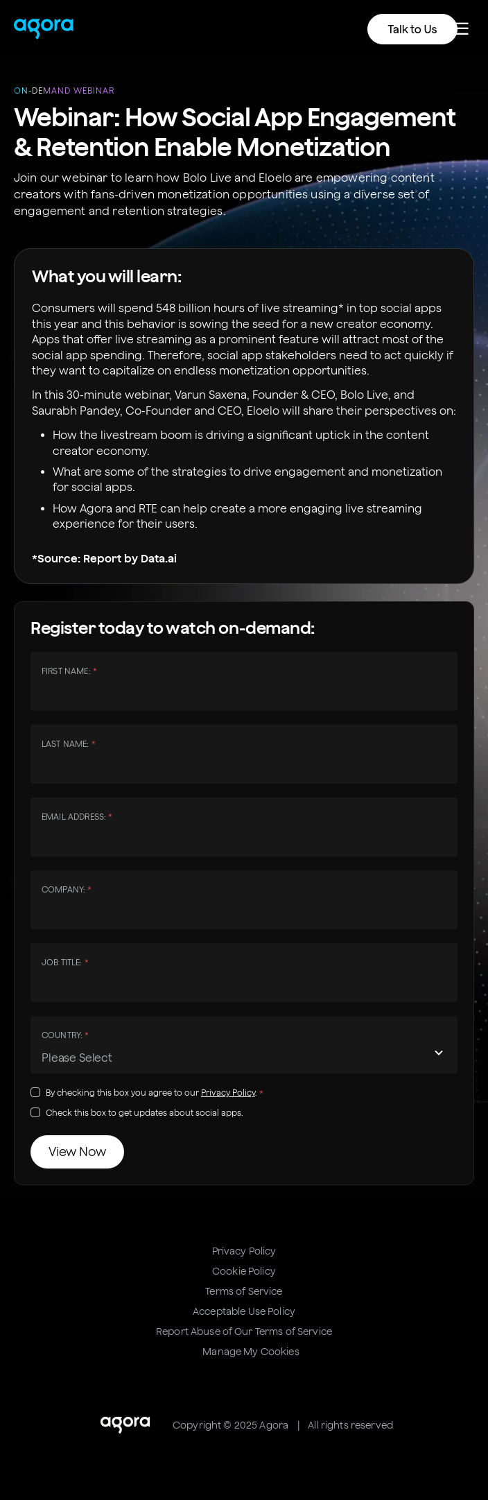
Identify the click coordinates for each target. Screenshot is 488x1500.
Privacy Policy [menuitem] (244, 1251)
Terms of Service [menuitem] (243, 1291)
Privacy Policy (228, 1092)
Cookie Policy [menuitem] (244, 1271)
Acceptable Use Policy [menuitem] (244, 1311)
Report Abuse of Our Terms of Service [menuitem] (244, 1331)
